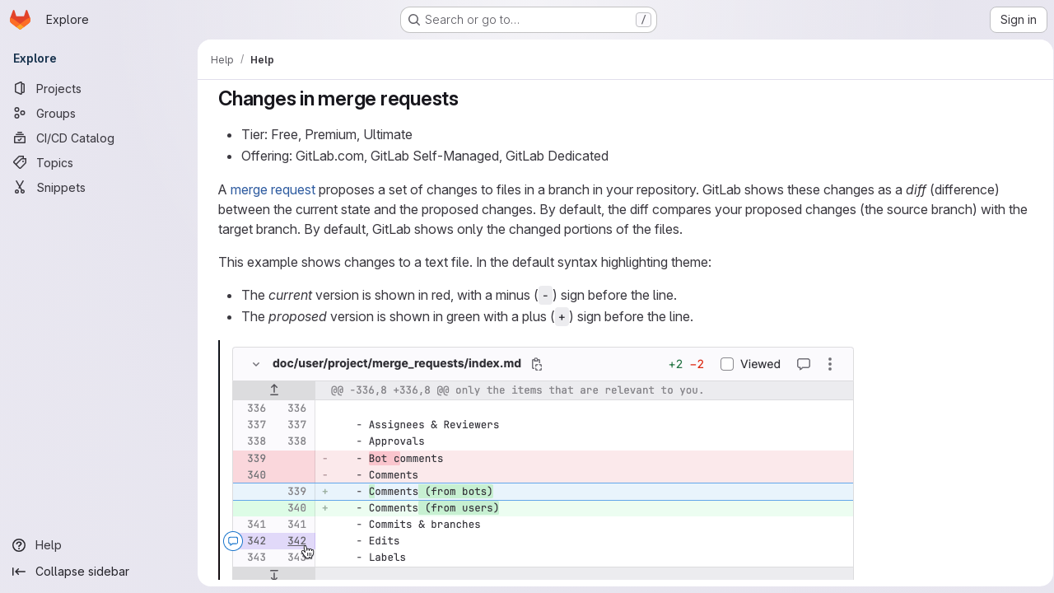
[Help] (99, 545)
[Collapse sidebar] (99, 571)
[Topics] (99, 162)
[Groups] (99, 112)
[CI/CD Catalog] (99, 137)
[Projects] (99, 88)
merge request (269, 189)
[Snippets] (99, 186)
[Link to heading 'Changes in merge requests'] (466, 98)
